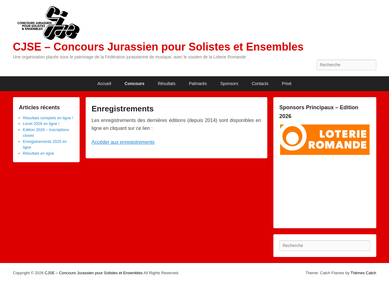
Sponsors (229, 83)
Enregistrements (123, 108)
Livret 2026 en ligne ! (41, 123)
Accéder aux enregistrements (123, 142)
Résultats (166, 83)
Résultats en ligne (38, 153)
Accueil (104, 83)
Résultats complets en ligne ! (48, 118)
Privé (287, 83)
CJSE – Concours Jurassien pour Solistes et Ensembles (158, 47)
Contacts (260, 83)
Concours (134, 83)
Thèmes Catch (363, 273)
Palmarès (198, 83)
